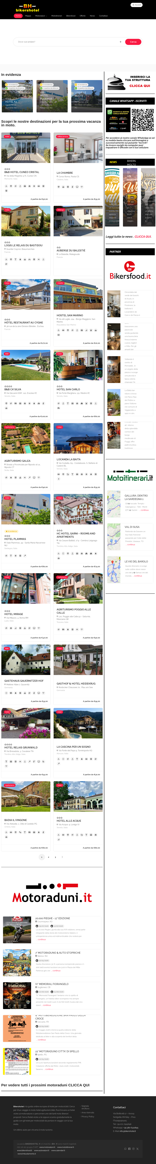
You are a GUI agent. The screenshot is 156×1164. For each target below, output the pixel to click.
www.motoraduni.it (47, 1147)
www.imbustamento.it (27, 1154)
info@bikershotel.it (128, 1131)
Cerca (133, 42)
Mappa (28, 16)
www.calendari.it (58, 1150)
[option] (17, 96)
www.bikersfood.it (24, 1150)
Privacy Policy (88, 1116)
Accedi (136, 5)
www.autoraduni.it (41, 1150)
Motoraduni (40, 16)
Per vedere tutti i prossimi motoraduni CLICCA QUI (45, 1085)
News (92, 16)
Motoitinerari (56, 16)
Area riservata (88, 1112)
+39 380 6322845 (130, 1128)
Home (18, 16)
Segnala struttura (85, 1107)
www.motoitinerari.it (65, 1147)
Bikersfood (70, 16)
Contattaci (103, 16)
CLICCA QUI (142, 236)
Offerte (83, 16)
